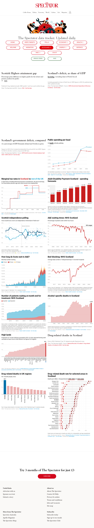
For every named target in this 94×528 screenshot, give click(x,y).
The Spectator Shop (9, 520)
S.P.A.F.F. (54, 52)
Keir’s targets (30, 42)
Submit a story (8, 497)
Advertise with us (9, 491)
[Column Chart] (70, 196)
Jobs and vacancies (53, 503)
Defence (79, 47)
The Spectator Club (53, 520)
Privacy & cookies (53, 497)
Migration (30, 47)
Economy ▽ (63, 42)
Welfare (13, 47)
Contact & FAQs (52, 494)
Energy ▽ (62, 47)
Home (13, 42)
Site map (50, 506)
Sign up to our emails (54, 517)
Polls (47, 42)
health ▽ (80, 42)
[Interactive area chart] (23, 274)
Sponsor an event (9, 494)
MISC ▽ (38, 52)
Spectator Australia (9, 514)
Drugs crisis (38, 58)
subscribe (47, 476)
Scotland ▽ (46, 47)
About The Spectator (54, 491)
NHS (54, 58)
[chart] (70, 90)
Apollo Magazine (9, 517)
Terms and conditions (54, 500)
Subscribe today (52, 514)
